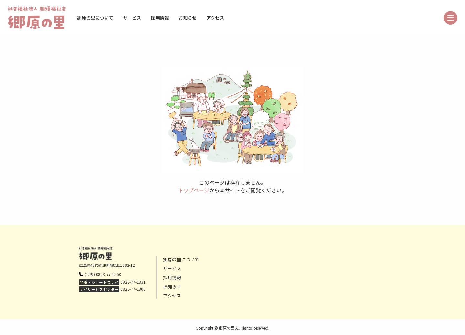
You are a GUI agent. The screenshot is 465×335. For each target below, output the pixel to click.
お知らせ (188, 18)
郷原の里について (95, 18)
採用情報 (160, 18)
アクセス (215, 18)
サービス (132, 18)
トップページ (193, 190)
